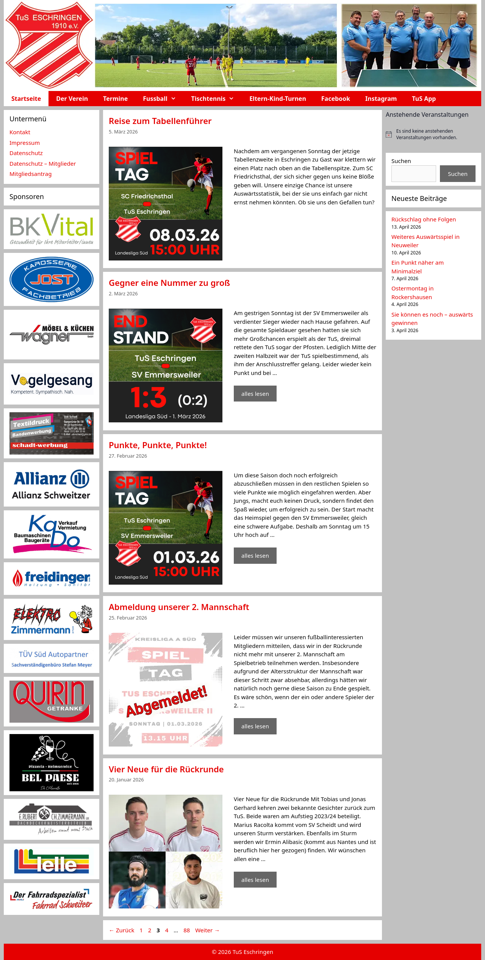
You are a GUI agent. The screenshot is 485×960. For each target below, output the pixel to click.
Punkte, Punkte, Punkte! (158, 444)
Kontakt (19, 132)
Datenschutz (26, 153)
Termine (115, 98)
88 (187, 930)
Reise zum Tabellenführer (160, 120)
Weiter (207, 930)
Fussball (163, 98)
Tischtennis (216, 98)
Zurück (121, 930)
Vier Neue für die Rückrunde (166, 769)
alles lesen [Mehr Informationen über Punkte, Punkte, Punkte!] (255, 555)
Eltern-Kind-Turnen (277, 98)
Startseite (26, 98)
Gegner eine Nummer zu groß (169, 282)
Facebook (335, 98)
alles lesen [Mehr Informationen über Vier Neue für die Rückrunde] (255, 879)
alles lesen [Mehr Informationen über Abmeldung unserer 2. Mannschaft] (255, 726)
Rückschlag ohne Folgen (423, 219)
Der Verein (72, 98)
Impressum (24, 142)
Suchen (401, 161)
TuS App (424, 98)
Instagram (381, 98)
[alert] (433, 134)
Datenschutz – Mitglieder (42, 163)
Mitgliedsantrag (30, 173)
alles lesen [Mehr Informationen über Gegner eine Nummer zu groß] (255, 393)
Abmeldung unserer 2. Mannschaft (179, 606)
